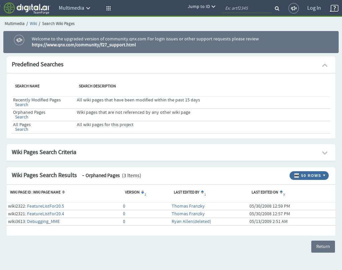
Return (323, 247)
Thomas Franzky (188, 206)
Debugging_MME (43, 222)
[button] (107, 8)
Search (21, 105)
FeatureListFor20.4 (45, 214)
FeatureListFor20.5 (45, 206)
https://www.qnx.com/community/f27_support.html (84, 45)
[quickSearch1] (247, 8)
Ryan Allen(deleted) (191, 222)
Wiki (33, 24)
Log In (314, 8)
